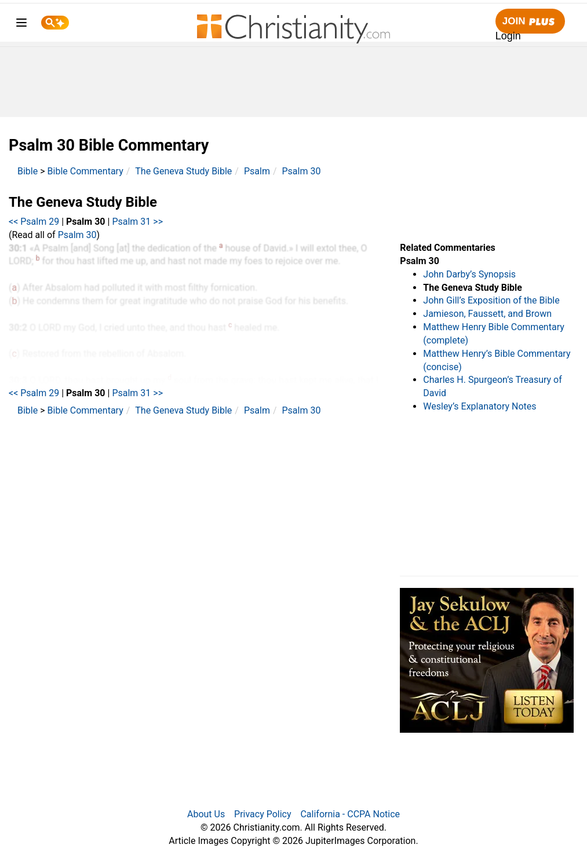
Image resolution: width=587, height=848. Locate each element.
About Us (206, 814)
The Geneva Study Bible (183, 171)
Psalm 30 (301, 171)
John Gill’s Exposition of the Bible (491, 300)
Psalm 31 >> (137, 221)
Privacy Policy (262, 814)
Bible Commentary (85, 171)
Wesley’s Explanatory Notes (479, 406)
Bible (27, 171)
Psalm (257, 171)
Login (508, 36)
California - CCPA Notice (350, 814)
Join (530, 21)
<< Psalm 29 (34, 221)
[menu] (21, 24)
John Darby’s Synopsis (469, 274)
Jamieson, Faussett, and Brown (487, 313)
